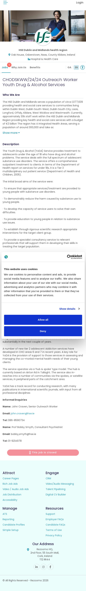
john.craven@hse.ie (22, 413)
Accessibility (10, 500)
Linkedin (37, 567)
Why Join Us (18, 67)
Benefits (35, 67)
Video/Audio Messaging (60, 484)
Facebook (50, 567)
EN (76, 67)
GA (69, 67)
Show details (67, 308)
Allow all (43, 319)
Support (50, 514)
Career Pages (11, 478)
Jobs (6, 66)
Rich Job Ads (10, 484)
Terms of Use (54, 530)
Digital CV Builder (56, 494)
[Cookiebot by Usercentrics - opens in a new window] (67, 257)
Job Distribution (12, 494)
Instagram (43, 567)
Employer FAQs (55, 519)
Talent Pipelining (55, 489)
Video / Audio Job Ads (16, 489)
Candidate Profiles (14, 524)
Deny (43, 331)
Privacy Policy (54, 535)
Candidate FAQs (55, 524)
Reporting (8, 519)
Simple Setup (11, 530)
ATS (5, 514)
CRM (48, 478)
